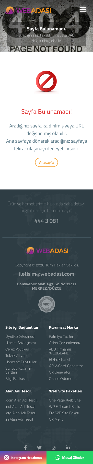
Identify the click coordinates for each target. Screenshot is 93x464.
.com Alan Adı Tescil (21, 400)
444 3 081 (46, 220)
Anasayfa (46, 162)
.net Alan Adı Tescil (20, 407)
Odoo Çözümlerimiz (65, 343)
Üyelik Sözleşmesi (20, 337)
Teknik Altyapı (16, 356)
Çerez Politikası (17, 349)
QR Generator (59, 372)
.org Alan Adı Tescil (20, 413)
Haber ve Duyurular (20, 362)
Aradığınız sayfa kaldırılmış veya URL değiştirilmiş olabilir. (46, 38)
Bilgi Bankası (15, 379)
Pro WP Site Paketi (64, 413)
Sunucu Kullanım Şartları (18, 370)
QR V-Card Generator (66, 366)
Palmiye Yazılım (61, 337)
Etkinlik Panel (59, 360)
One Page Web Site (65, 400)
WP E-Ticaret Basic (64, 407)
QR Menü (56, 419)
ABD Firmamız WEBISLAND (60, 351)
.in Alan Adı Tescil (19, 419)
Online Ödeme (60, 379)
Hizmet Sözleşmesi (20, 343)
